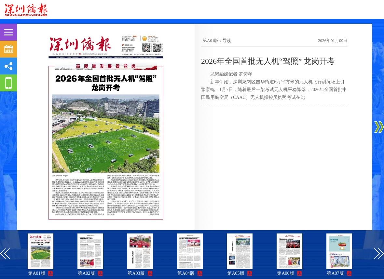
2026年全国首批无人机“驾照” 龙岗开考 (268, 61)
